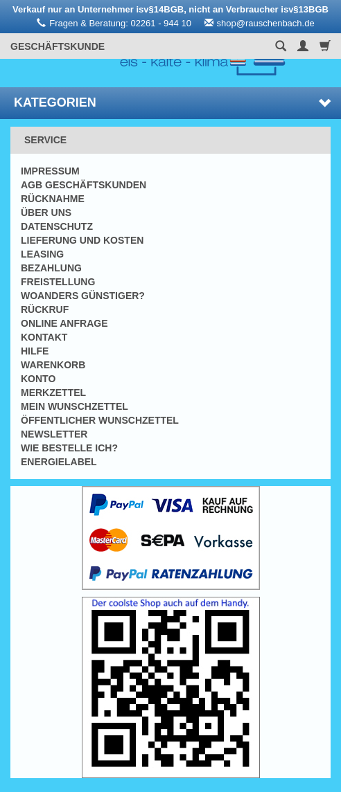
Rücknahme (53, 198)
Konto (38, 378)
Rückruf (45, 309)
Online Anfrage (64, 323)
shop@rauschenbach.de (266, 23)
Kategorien (172, 102)
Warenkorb (53, 364)
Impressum (50, 171)
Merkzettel (53, 392)
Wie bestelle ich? (69, 447)
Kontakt (44, 337)
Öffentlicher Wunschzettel (100, 420)
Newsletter (54, 434)
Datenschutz (57, 226)
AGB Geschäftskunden (83, 184)
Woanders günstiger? (83, 295)
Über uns (46, 212)
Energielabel (59, 461)
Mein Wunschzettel (74, 406)
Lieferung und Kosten (82, 240)
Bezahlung (51, 267)
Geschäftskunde (57, 46)
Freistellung (58, 281)
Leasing (42, 254)
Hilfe (35, 351)
